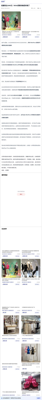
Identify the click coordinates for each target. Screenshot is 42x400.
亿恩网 (7, 170)
